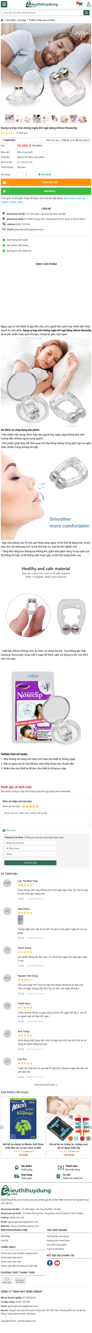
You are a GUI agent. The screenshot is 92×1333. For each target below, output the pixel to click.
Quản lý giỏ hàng (55, 1249)
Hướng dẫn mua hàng (58, 1236)
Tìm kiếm (86, 12)
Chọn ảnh (11, 830)
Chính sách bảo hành (11, 1257)
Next (90, 1127)
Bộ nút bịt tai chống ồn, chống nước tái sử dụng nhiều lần (69, 1146)
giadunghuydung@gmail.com (29, 229)
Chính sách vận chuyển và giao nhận (19, 1253)
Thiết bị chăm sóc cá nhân (42, 20)
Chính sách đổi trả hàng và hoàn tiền (19, 1266)
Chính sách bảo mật (11, 1261)
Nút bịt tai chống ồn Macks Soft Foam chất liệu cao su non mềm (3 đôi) (23, 1146)
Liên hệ (4, 1240)
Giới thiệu (5, 1236)
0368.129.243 (22, 224)
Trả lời (21, 899)
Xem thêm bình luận (46, 1084)
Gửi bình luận (30, 862)
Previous (1, 1127)
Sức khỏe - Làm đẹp (16, 20)
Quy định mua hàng (56, 1244)
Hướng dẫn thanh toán (58, 1240)
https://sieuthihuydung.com (25, 1226)
